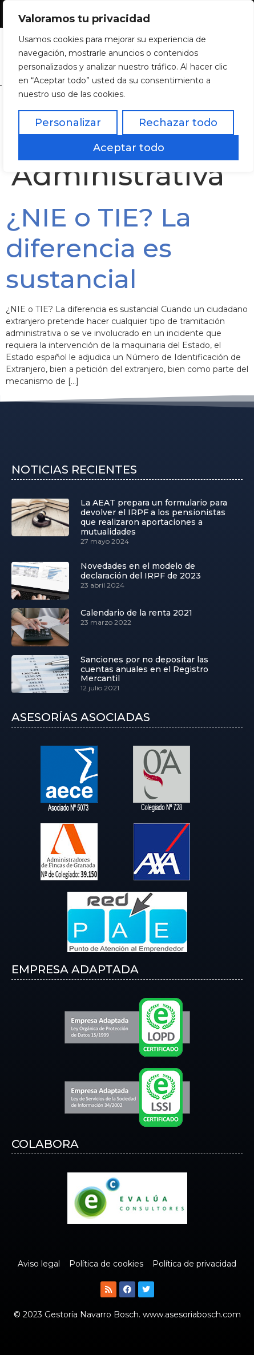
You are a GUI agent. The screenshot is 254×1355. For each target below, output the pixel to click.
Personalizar (68, 122)
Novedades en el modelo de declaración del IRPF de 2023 (140, 571)
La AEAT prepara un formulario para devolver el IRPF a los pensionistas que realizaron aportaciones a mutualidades (153, 516)
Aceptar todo (128, 147)
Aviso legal (39, 1264)
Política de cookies (106, 1264)
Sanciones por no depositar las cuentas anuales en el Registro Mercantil (144, 669)
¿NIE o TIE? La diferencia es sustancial (98, 247)
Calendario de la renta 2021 (136, 613)
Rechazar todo (178, 122)
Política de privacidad (194, 1264)
